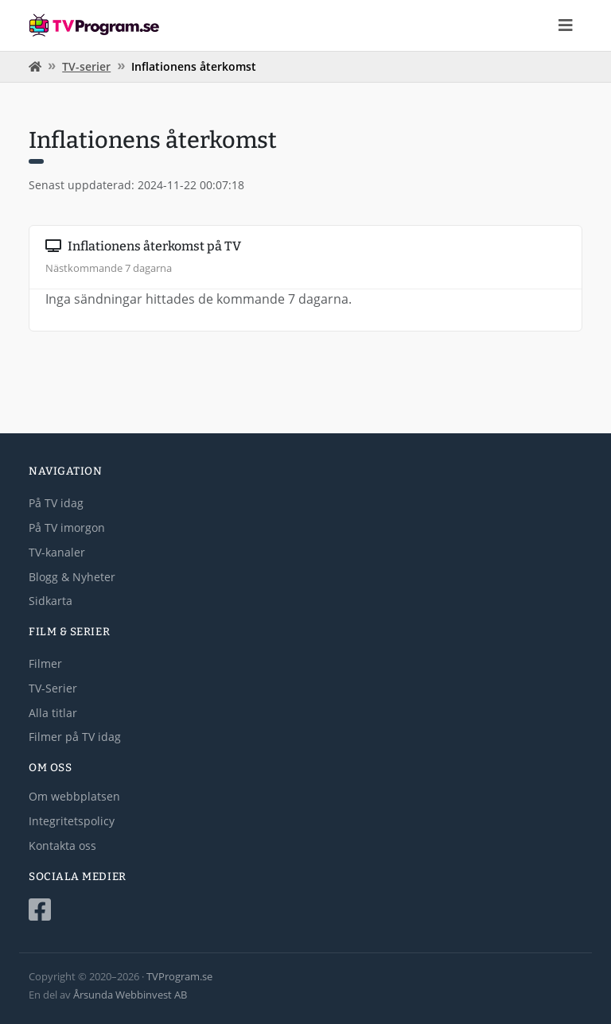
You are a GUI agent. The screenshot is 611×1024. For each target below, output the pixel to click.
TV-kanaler (57, 552)
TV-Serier (53, 688)
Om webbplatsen (74, 796)
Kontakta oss (62, 845)
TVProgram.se (179, 976)
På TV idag (56, 502)
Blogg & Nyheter (72, 576)
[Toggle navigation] (565, 25)
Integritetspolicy (72, 820)
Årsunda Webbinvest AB (130, 994)
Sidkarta (50, 600)
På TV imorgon (67, 527)
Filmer (45, 663)
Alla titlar (53, 712)
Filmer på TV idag (75, 736)
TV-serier (86, 66)
